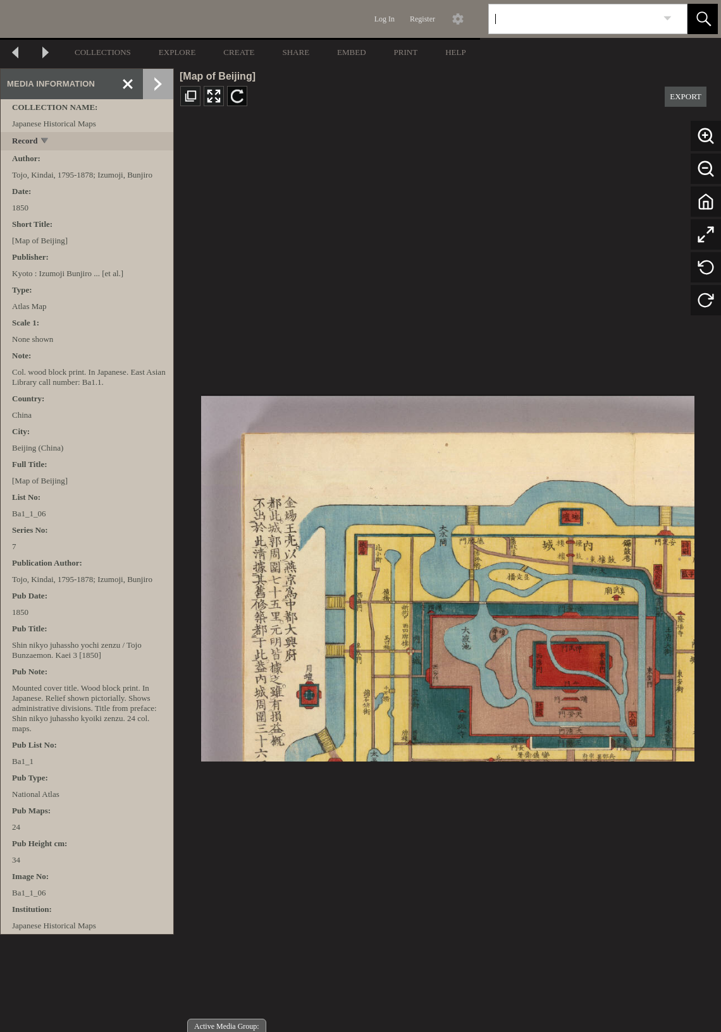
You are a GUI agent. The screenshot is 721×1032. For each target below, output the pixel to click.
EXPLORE (177, 52)
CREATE (238, 52)
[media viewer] (447, 575)
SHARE (295, 52)
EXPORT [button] (685, 96)
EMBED (351, 52)
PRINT (406, 52)
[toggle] (45, 142)
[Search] (573, 19)
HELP (455, 52)
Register (422, 19)
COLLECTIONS (103, 52)
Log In (384, 19)
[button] (702, 19)
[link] (667, 18)
